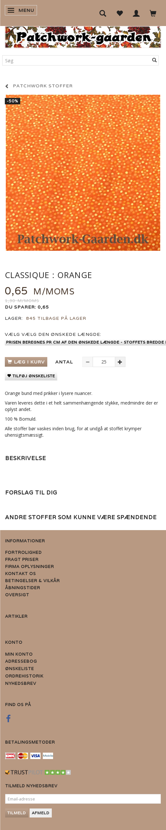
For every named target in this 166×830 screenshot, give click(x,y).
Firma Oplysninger (29, 566)
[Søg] (154, 60)
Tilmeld (16, 812)
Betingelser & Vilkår (32, 580)
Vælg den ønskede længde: (53, 334)
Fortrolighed (23, 552)
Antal (64, 362)
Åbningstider (22, 587)
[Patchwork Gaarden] (83, 35)
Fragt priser (22, 559)
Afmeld (41, 812)
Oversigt (17, 595)
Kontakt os (20, 573)
